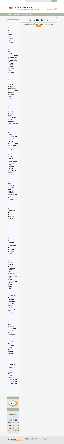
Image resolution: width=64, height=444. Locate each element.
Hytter (9, 212)
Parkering (10, 271)
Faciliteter (10, 258)
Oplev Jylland (10, 82)
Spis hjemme (22, 14)
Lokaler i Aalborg (11, 204)
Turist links (30, 14)
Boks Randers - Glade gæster (12, 61)
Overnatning (10, 236)
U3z (9, 343)
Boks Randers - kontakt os (12, 58)
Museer (9, 70)
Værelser (10, 30)
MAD (9, 51)
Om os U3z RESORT (12, 328)
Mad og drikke (11, 74)
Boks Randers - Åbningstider (11, 64)
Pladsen (9, 206)
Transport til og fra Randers (11, 80)
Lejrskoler (10, 279)
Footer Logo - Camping (12, 388)
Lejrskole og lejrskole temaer (12, 274)
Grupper (9, 240)
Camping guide (11, 121)
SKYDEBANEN (11, 176)
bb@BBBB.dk (40, 439)
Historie (9, 214)
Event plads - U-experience (11, 224)
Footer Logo (10, 257)
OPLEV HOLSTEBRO (12, 290)
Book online (10, 264)
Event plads (10, 330)
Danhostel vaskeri (11, 334)
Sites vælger (10, 218)
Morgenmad (10, 230)
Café (9, 314)
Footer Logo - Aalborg (12, 362)
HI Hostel (10, 297)
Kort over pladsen (11, 299)
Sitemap (44, 439)
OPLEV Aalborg (11, 86)
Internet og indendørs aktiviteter (12, 277)
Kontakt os (10, 53)
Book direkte (10, 172)
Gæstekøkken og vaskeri (11, 310)
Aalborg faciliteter (11, 210)
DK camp (10, 115)
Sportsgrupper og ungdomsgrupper (11, 232)
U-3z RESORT (11, 266)
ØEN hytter (10, 119)
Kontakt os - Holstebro (12, 370)
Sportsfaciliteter (11, 111)
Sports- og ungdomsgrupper (11, 227)
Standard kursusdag (12, 262)
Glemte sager (10, 351)
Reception (10, 286)
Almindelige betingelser (12, 336)
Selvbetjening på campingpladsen (11, 365)
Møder (9, 324)
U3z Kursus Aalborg (12, 88)
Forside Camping (11, 25)
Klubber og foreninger (12, 77)
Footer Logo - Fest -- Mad (12, 391)
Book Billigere (11, 47)
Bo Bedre (10, 174)
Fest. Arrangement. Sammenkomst (13, 14)
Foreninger (10, 307)
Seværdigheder (11, 68)
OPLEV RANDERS (12, 46)
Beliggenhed (10, 22)
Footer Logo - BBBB (12, 393)
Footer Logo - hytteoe (12, 383)
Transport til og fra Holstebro (11, 373)
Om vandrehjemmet (12, 245)
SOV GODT (10, 24)
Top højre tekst (11, 326)
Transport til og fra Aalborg (11, 109)
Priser (9, 40)
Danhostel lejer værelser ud (13, 28)
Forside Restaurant (12, 222)
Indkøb (9, 76)
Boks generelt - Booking (13, 55)
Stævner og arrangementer (11, 104)
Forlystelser (10, 38)
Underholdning (11, 92)
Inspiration (10, 220)
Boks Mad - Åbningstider (13, 145)
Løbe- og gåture (11, 72)
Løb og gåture (11, 98)
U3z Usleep (10, 49)
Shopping (10, 101)
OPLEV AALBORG (12, 117)
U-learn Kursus (11, 216)
